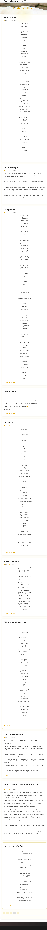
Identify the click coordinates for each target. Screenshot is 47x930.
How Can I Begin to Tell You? (13, 846)
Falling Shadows (9, 210)
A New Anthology (10, 391)
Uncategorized (8, 725)
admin (6, 20)
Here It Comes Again (11, 168)
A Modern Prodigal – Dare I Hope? (15, 622)
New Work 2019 (8, 775)
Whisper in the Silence (11, 561)
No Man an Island (10, 18)
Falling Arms (8, 422)
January (7, 158)
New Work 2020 (12, 158)
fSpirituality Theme (19, 928)
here (27, 406)
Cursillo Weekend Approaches (14, 735)
